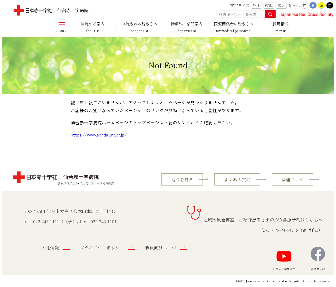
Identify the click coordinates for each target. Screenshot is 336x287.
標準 (269, 5)
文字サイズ (240, 5)
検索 (270, 14)
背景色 (294, 5)
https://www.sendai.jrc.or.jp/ (99, 134)
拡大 (281, 5)
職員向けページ (160, 248)
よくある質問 (237, 179)
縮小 (256, 5)
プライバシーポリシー (102, 248)
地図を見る (182, 179)
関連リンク (292, 179)
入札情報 (50, 248)
